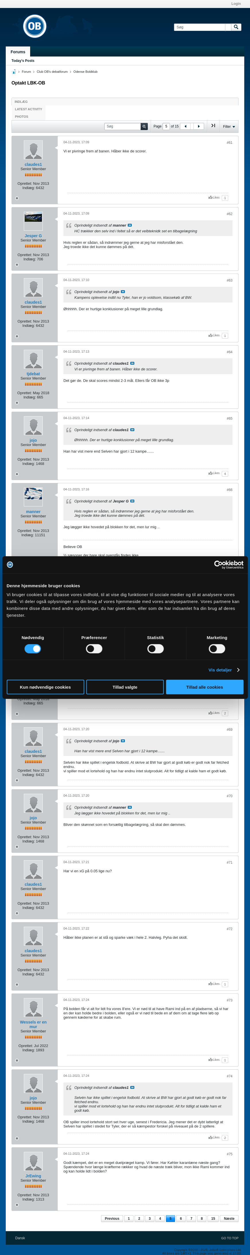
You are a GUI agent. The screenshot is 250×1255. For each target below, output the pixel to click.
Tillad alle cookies (204, 687)
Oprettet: (25, 183)
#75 (229, 1154)
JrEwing (33, 1176)
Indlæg (21, 101)
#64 (229, 352)
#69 (229, 730)
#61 (229, 143)
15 (213, 1219)
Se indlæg (130, 225)
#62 (229, 214)
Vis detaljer (220, 669)
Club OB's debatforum (52, 71)
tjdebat (33, 374)
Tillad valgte (125, 687)
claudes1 (33, 164)
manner (33, 511)
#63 (229, 280)
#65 (229, 419)
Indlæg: (28, 188)
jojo (33, 440)
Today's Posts (22, 61)
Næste (229, 1219)
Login (236, 4)
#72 (229, 929)
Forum (26, 71)
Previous (112, 1219)
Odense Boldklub (85, 71)
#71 (229, 863)
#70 (229, 796)
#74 (229, 1076)
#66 (229, 490)
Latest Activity (28, 109)
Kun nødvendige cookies (45, 687)
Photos (21, 116)
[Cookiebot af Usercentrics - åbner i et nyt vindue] (218, 564)
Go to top (230, 1238)
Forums (18, 52)
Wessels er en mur (33, 1024)
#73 (229, 1000)
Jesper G (33, 235)
